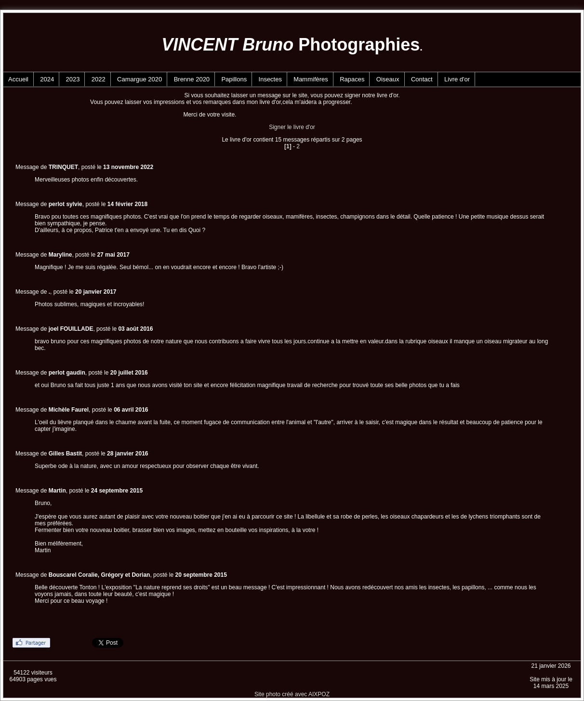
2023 (73, 79)
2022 (99, 79)
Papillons (234, 79)
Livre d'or (457, 79)
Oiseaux (387, 79)
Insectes (270, 79)
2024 (47, 79)
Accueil (18, 79)
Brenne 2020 (192, 79)
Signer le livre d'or (292, 127)
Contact (422, 79)
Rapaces (352, 79)
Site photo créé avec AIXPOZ (292, 694)
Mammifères (310, 79)
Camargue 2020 (139, 79)
